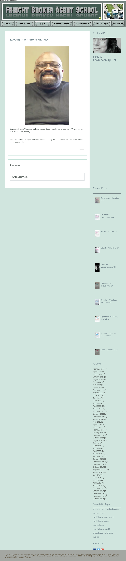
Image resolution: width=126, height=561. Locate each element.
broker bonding (113, 509)
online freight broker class (103, 533)
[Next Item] (117, 45)
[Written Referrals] (61, 23)
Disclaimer (28, 557)
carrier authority (99, 513)
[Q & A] (42, 23)
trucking (96, 537)
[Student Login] (102, 23)
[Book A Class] (24, 23)
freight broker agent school (103, 517)
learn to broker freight (101, 529)
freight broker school (101, 521)
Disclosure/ (21, 557)
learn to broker (98, 525)
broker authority (99, 509)
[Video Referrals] (82, 23)
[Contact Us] (118, 23)
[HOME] (7, 23)
